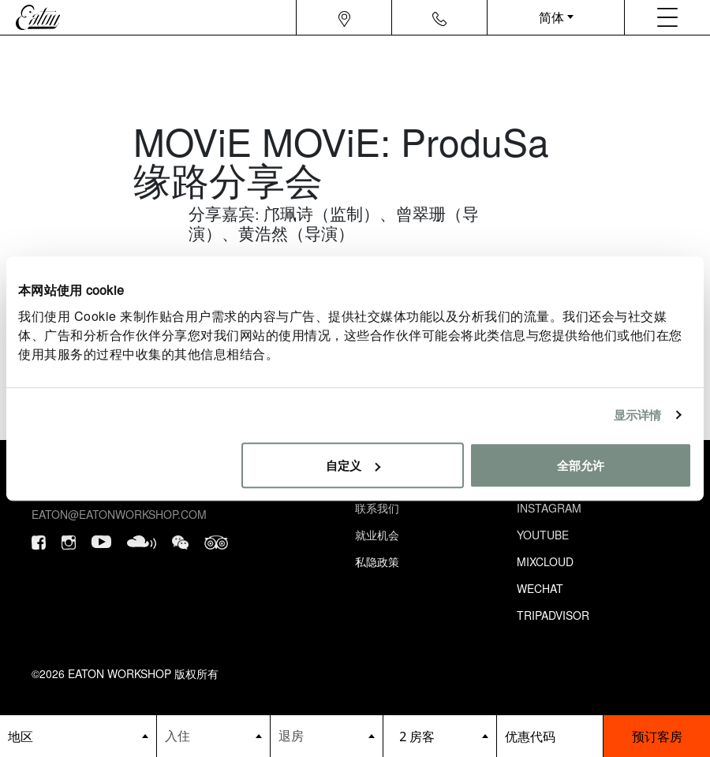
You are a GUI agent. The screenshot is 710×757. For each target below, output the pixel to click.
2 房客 (417, 736)
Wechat (540, 588)
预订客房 (657, 736)
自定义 (353, 465)
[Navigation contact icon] (439, 17)
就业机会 (377, 535)
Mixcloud (545, 561)
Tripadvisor (553, 615)
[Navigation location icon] (344, 17)
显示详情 (637, 414)
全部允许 (580, 465)
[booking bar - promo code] (550, 736)
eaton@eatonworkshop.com (119, 514)
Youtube (543, 535)
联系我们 (377, 508)
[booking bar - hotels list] (78, 736)
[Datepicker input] (213, 735)
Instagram (549, 508)
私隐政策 (377, 561)
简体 (551, 17)
